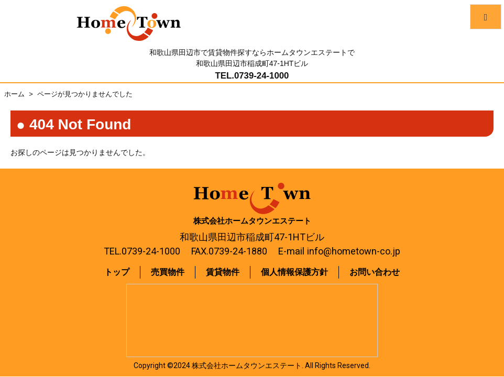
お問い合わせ (374, 272)
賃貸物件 (222, 272)
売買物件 (167, 272)
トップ (116, 272)
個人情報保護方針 (294, 272)
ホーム (14, 94)
